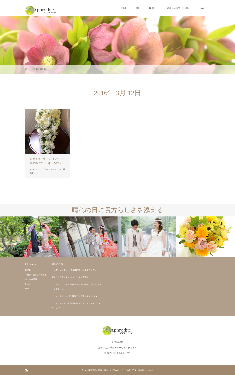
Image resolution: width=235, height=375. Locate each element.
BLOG (152, 8)
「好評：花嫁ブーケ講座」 (178, 8)
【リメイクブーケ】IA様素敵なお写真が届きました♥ (74, 296)
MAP (202, 8)
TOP (138, 8)
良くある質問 (31, 279)
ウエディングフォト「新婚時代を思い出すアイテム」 (75, 270)
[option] (29, 236)
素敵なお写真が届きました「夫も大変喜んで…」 (73, 277)
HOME (123, 8)
